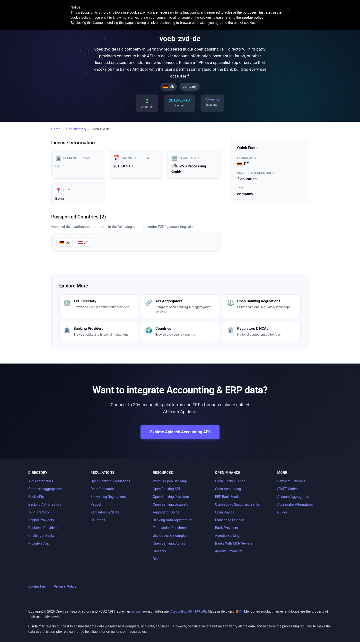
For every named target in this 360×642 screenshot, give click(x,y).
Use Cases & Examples (170, 536)
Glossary (159, 551)
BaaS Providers (226, 528)
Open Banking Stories (169, 543)
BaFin (60, 166)
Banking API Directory (44, 504)
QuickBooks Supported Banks (237, 504)
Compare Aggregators (45, 489)
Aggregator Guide (166, 512)
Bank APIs (36, 497)
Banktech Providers (43, 528)
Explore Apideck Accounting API (180, 431)
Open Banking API (166, 489)
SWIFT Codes (287, 489)
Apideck (136, 611)
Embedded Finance (229, 520)
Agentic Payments (229, 551)
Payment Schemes (291, 481)
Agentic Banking (227, 536)
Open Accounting (228, 489)
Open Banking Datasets (170, 504)
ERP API (200, 611)
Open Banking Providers (171, 497)
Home (56, 129)
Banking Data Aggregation (172, 520)
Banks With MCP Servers (234, 543)
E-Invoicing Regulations (108, 497)
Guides (282, 512)
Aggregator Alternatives (295, 504)
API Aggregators (40, 481)
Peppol (96, 504)
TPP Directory (76, 129)
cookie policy (252, 17)
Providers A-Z (38, 543)
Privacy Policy (65, 586)
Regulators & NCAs (105, 512)
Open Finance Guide (230, 481)
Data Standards (102, 489)
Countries (98, 520)
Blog (156, 559)
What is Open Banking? (170, 481)
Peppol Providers (41, 520)
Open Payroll (224, 512)
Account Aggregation (293, 497)
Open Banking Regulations (110, 481)
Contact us (37, 586)
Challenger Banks (41, 536)
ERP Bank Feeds (227, 497)
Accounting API (181, 611)
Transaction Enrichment (171, 528)
